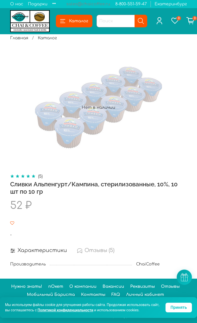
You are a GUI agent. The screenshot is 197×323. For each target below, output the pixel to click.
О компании (82, 286)
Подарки (37, 4)
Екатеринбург (171, 4)
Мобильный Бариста (51, 294)
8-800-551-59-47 (131, 4)
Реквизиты (142, 286)
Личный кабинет (145, 294)
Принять (179, 307)
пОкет (55, 286)
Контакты (93, 294)
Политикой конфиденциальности (65, 310)
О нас (16, 4)
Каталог (74, 21)
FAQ (115, 294)
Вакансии (113, 286)
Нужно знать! (26, 286)
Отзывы (170, 286)
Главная (19, 38)
